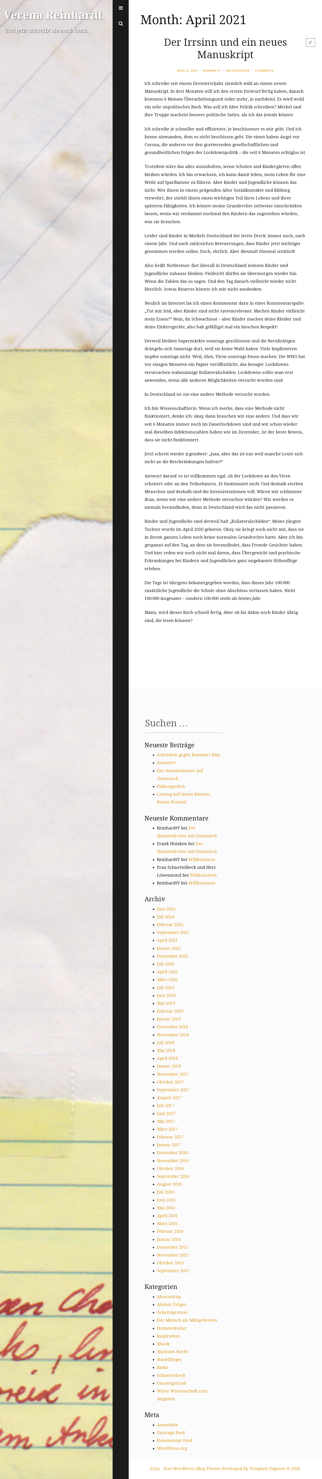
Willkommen (201, 859)
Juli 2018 (165, 1042)
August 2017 (169, 1097)
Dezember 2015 (172, 1247)
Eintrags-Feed (171, 1432)
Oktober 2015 (170, 1262)
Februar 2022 (170, 924)
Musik (163, 1343)
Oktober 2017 (170, 1082)
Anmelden (167, 1424)
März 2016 (167, 1223)
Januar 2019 (169, 1019)
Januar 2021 (169, 948)
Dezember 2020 (172, 956)
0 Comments (264, 70)
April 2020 (167, 971)
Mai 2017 (166, 1121)
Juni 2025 (166, 909)
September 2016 (173, 1176)
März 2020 (167, 979)
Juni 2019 (166, 995)
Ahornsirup (169, 1296)
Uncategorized (238, 70)
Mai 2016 (166, 1207)
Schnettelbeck (171, 1375)
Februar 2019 (170, 1011)
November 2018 (173, 1034)
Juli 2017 (165, 1105)
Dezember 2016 (172, 1152)
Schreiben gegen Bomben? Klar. (189, 754)
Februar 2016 (170, 1231)
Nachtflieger (169, 1359)
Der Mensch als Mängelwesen (187, 1320)
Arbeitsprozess (172, 1312)
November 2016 (173, 1160)
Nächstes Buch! (172, 1351)
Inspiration (168, 1336)
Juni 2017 (166, 1113)
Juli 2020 (165, 964)
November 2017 (173, 1074)
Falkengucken (171, 786)
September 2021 (173, 932)
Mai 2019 (166, 1003)
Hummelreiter (172, 1328)
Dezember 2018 (172, 1026)
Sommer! (166, 762)
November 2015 (173, 1255)
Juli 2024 (165, 916)
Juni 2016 (166, 1200)
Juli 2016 (165, 1192)
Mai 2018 (166, 1050)
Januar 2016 (169, 1239)
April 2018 (167, 1058)
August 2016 (169, 1184)
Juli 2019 (165, 987)
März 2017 (167, 1129)
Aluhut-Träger (172, 1304)
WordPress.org (172, 1448)
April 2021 (167, 940)
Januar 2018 (169, 1066)
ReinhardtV (211, 70)
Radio (162, 1367)
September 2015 (173, 1270)
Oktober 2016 (170, 1168)
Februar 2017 (170, 1137)
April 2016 (167, 1215)
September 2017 (173, 1089)
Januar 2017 (169, 1144)
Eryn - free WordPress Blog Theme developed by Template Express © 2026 (225, 1468)
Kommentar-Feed (174, 1440)
